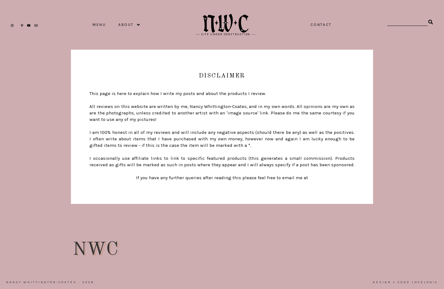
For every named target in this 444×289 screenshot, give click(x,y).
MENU (99, 25)
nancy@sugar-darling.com (222, 184)
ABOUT (126, 25)
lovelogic (425, 282)
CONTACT (321, 25)
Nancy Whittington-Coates (41, 282)
